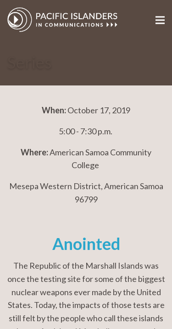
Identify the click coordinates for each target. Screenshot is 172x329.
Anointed (86, 244)
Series (29, 62)
